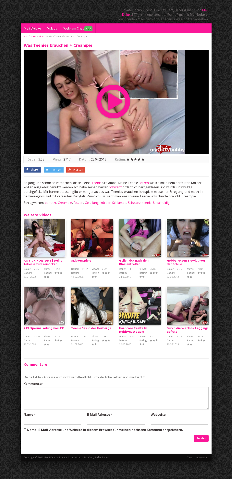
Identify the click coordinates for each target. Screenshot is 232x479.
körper (105, 203)
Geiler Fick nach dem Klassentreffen (134, 271)
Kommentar (33, 401)
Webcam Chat (77, 28)
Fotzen (144, 183)
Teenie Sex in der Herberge (91, 346)
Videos (52, 28)
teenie (147, 203)
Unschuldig (161, 203)
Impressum (201, 475)
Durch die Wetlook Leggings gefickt (187, 347)
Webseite (158, 432)
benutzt (50, 203)
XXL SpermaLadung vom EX (44, 346)
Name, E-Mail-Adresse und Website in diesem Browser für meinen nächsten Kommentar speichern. (105, 447)
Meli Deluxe (32, 28)
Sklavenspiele (81, 269)
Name (28, 432)
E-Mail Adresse (98, 432)
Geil (87, 203)
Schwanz (115, 187)
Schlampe (119, 203)
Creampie (65, 203)
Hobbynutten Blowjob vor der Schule (186, 271)
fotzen (78, 203)
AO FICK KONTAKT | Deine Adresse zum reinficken (43, 271)
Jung (95, 203)
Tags (189, 475)
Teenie (96, 183)
